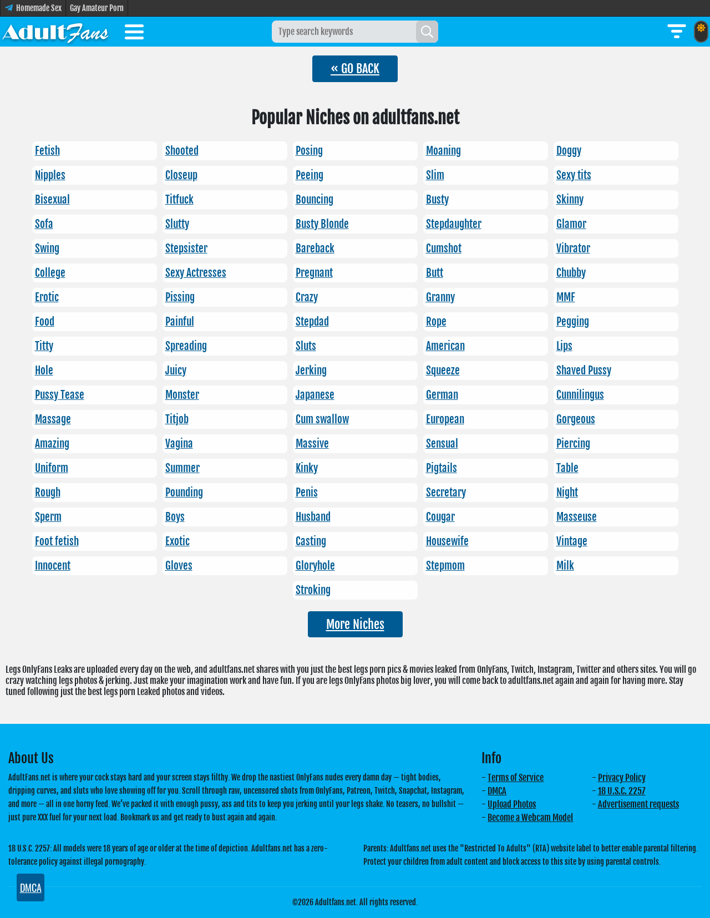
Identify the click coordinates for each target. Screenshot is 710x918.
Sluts (306, 346)
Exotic (177, 541)
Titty (44, 346)
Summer (182, 468)
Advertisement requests (638, 804)
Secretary (446, 492)
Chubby (571, 273)
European (445, 419)
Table (567, 468)
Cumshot (444, 248)
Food (44, 321)
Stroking (313, 590)
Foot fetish (57, 541)
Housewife (447, 541)
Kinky (307, 468)
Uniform (51, 468)
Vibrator (573, 248)
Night (567, 492)
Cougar (440, 517)
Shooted (182, 151)
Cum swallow (322, 419)
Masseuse (576, 517)
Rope (436, 321)
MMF (565, 297)
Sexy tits (573, 175)
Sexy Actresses (195, 273)
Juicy (175, 370)
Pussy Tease (59, 395)
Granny (440, 297)
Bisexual (52, 199)
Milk (565, 565)
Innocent (52, 565)
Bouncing (314, 199)
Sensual (442, 443)
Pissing (180, 297)
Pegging (572, 321)
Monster (182, 395)
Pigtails (441, 468)
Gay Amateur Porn (97, 8)
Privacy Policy (622, 777)
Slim (435, 175)
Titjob (177, 419)
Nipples (50, 175)
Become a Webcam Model (530, 817)
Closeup (181, 175)
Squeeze (443, 370)
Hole (44, 370)
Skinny (570, 199)
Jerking (311, 370)
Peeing (309, 175)
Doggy (568, 151)
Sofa (44, 224)
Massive (312, 443)
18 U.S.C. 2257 (622, 791)
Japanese (315, 395)
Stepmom (445, 565)
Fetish (47, 151)
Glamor (571, 224)
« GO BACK (355, 68)
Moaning (443, 151)
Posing (309, 151)
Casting (311, 541)
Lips (564, 346)
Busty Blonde (322, 224)
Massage (53, 419)
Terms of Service (516, 777)
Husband (313, 517)
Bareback (315, 248)
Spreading (186, 346)
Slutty (177, 224)
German (442, 395)
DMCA (497, 791)
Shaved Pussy (583, 370)
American (445, 346)
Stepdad (312, 321)
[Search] (427, 32)
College (50, 273)
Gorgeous (575, 419)
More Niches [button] (355, 624)
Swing (47, 248)
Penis (307, 492)
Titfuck (179, 199)
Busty (437, 199)
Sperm (48, 517)
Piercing (573, 443)
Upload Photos (512, 804)
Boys (175, 517)
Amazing (52, 443)
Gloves (178, 565)
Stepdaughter (453, 224)
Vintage (571, 541)
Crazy (307, 297)
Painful (179, 321)
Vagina (179, 443)
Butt (434, 273)
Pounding (184, 492)
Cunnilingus (580, 395)
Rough (47, 492)
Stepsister (186, 248)
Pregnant (314, 273)
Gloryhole (315, 565)
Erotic (47, 297)
